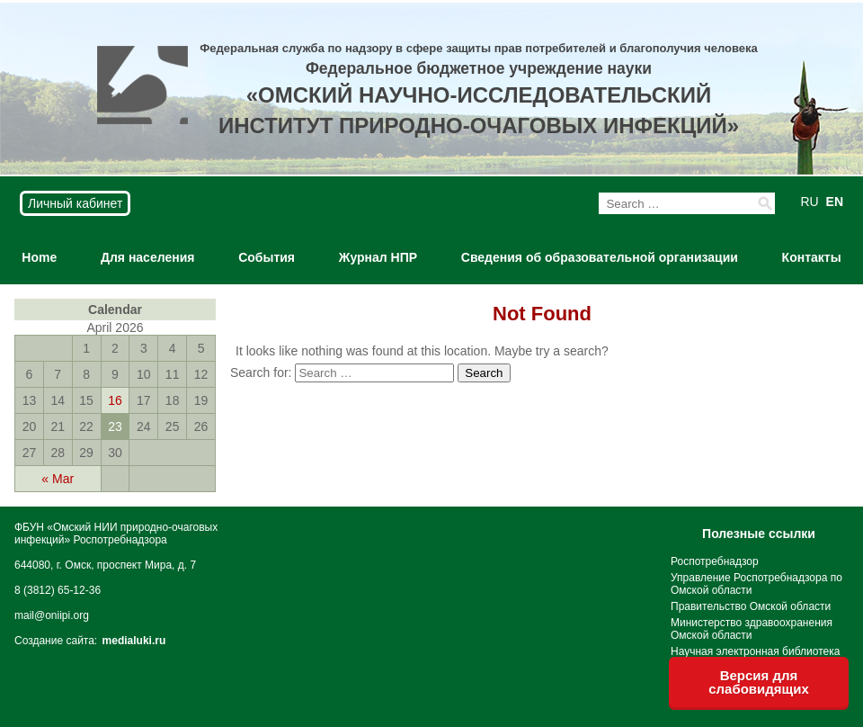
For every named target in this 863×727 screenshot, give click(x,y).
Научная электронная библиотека (755, 651)
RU (809, 201)
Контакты (811, 257)
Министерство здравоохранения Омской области (751, 629)
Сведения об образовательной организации (599, 257)
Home (39, 257)
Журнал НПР (378, 257)
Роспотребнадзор (715, 561)
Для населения (147, 257)
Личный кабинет (75, 203)
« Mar (57, 478)
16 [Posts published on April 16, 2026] (115, 400)
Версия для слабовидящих (758, 682)
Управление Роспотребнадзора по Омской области (756, 584)
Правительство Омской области (751, 606)
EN (834, 201)
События (266, 257)
